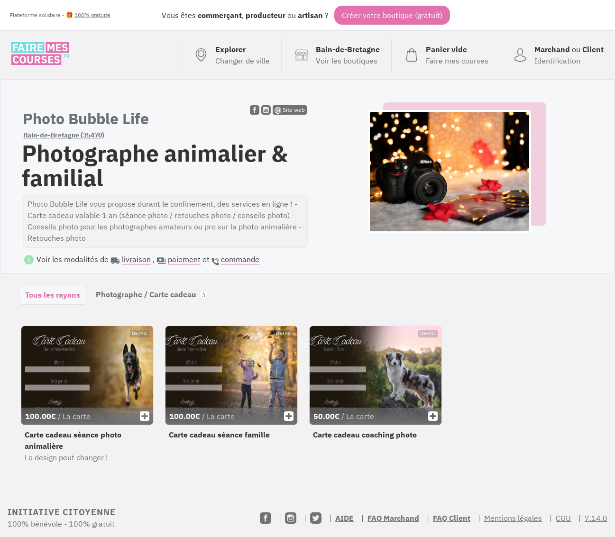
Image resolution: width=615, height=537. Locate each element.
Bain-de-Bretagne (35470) (63, 135)
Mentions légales (513, 518)
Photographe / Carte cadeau (151, 294)
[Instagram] (290, 518)
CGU (563, 518)
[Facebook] (265, 518)
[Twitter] (315, 518)
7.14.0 (596, 518)
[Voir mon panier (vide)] (445, 55)
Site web (290, 110)
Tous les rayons (52, 295)
